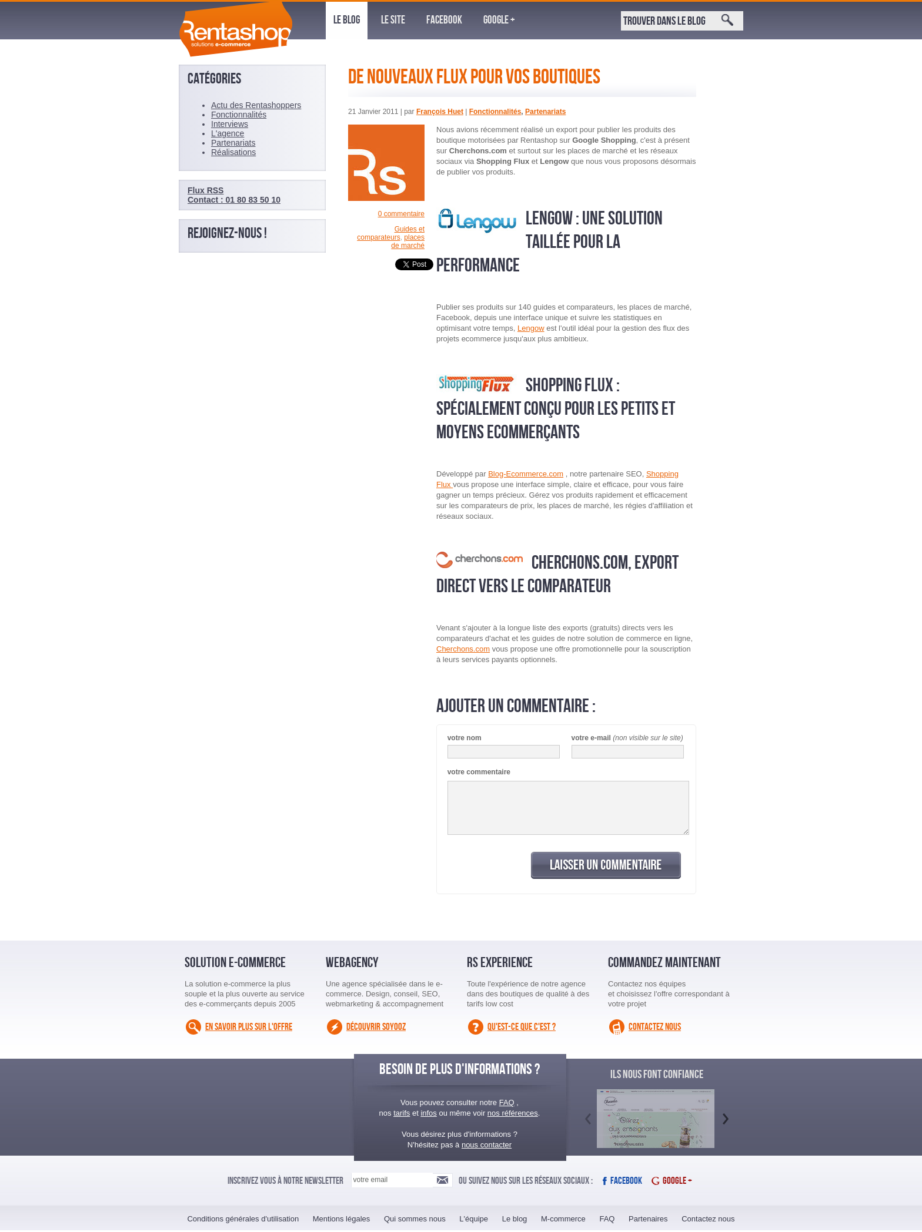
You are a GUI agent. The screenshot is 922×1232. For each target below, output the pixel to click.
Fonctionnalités (495, 112)
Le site (393, 20)
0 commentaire (401, 214)
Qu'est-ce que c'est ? (521, 1027)
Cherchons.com (463, 648)
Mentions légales (341, 1218)
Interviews (229, 124)
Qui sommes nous (415, 1218)
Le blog (346, 20)
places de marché (408, 241)
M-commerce (563, 1218)
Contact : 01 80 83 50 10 (234, 199)
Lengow (530, 328)
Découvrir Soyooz (376, 1027)
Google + (499, 20)
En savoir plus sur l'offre (248, 1027)
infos (428, 1113)
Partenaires (648, 1218)
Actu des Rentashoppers (256, 105)
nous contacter (487, 1144)
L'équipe (473, 1218)
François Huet (439, 112)
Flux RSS (205, 190)
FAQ (507, 1102)
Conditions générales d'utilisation (243, 1218)
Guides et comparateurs (391, 233)
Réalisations (233, 152)
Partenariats (545, 112)
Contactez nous (655, 1027)
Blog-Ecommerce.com (525, 473)
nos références (512, 1113)
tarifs (401, 1113)
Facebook (444, 20)
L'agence (227, 133)
